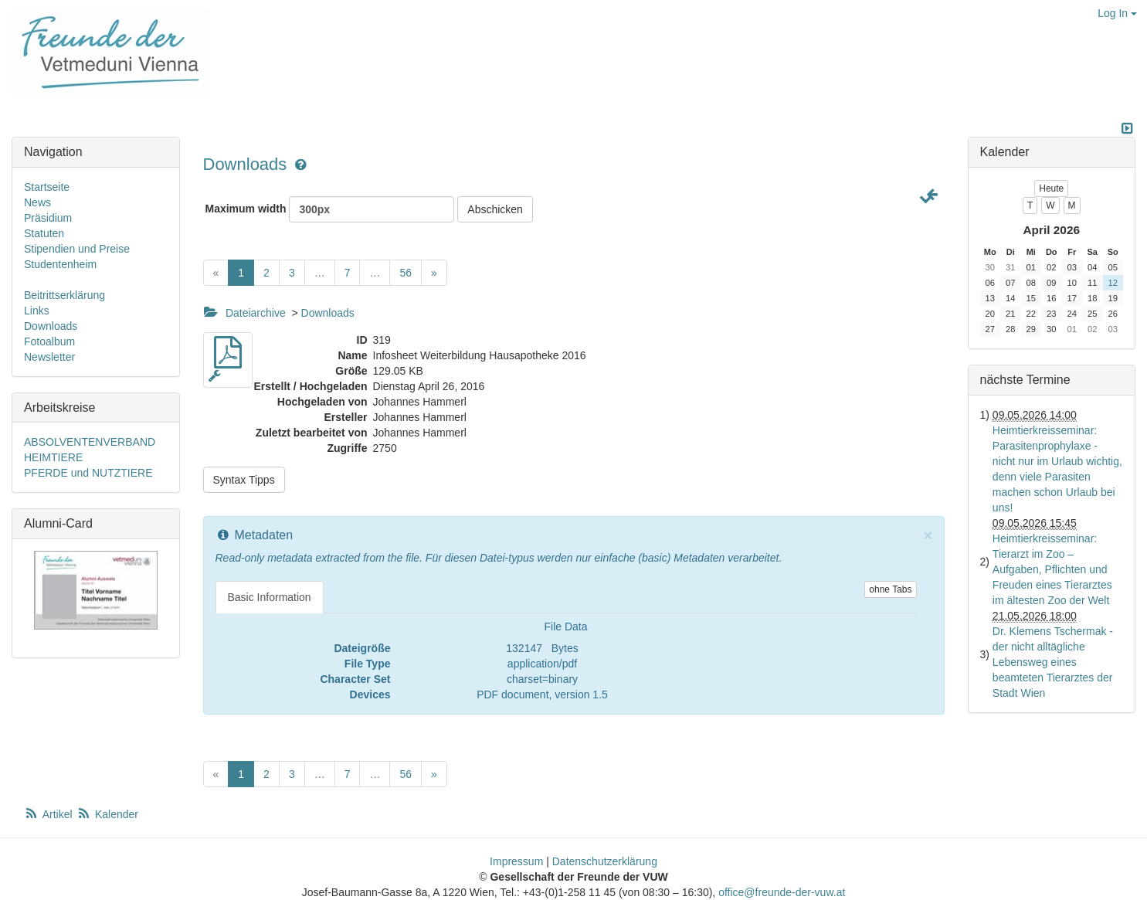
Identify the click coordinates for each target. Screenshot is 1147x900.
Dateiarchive (256, 313)
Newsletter (49, 357)
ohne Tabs (890, 589)
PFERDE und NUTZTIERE (88, 473)
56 (405, 273)
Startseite (47, 187)
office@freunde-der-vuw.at (781, 892)
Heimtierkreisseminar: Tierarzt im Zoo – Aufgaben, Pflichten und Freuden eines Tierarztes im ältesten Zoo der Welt (1052, 569)
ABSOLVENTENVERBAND (89, 442)
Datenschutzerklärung (604, 861)
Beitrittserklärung (64, 295)
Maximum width (330, 209)
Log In (1117, 13)
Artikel (49, 814)
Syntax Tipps (244, 480)
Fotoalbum (49, 341)
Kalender (107, 814)
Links (36, 310)
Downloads (247, 164)
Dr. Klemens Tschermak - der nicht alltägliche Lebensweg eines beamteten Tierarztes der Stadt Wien (1053, 662)
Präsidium (48, 218)
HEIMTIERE (53, 457)
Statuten (44, 233)
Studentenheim (60, 264)
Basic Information (269, 597)
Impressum (516, 861)
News (37, 202)
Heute (1051, 188)
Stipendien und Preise (77, 249)
